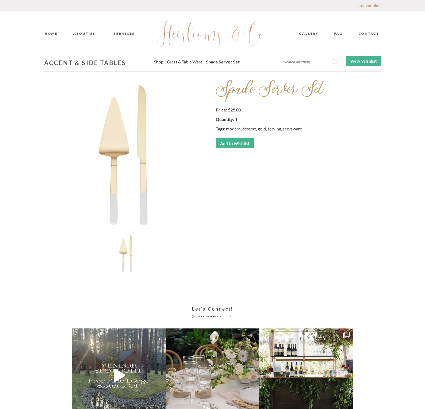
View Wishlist (363, 60)
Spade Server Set (223, 61)
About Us (85, 33)
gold (262, 128)
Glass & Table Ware (184, 61)
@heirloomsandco (212, 316)
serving (274, 128)
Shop (158, 61)
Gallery (309, 33)
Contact (369, 33)
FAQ (338, 33)
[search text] (310, 62)
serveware (292, 128)
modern (233, 128)
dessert (249, 128)
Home (51, 33)
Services (126, 33)
